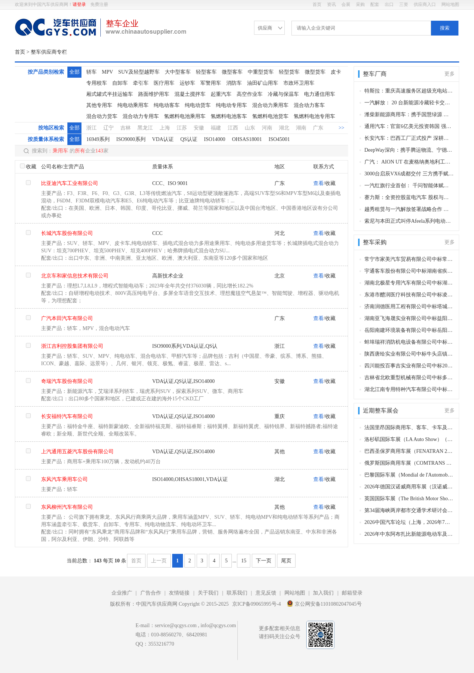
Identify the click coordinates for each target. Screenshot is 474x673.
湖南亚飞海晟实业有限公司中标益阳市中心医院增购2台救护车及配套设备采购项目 (409, 318)
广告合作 (150, 593)
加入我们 (323, 593)
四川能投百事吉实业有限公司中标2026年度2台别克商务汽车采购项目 (409, 366)
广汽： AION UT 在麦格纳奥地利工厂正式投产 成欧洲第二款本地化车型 (409, 162)
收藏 (31, 166)
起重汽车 (221, 94)
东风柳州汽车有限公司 (67, 507)
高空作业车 (250, 94)
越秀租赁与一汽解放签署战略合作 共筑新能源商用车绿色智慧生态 (409, 209)
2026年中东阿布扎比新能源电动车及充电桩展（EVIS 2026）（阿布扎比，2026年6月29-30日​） (409, 534)
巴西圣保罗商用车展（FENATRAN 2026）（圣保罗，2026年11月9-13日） (409, 451)
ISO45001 (279, 139)
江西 (233, 128)
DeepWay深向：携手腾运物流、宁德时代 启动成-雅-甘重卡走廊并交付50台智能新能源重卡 (409, 150)
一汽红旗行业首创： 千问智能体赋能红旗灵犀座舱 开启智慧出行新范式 (409, 185)
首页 (317, 4)
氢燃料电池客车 (229, 116)
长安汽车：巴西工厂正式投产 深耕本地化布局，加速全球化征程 (409, 138)
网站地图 (450, 4)
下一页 (263, 560)
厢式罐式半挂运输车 (109, 94)
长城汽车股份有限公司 (67, 233)
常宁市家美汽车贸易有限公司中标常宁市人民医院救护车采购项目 (409, 259)
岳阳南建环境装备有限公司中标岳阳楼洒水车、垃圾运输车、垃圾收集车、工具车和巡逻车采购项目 (409, 330)
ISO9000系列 (131, 139)
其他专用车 (99, 105)
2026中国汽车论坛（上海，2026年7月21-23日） (409, 522)
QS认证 (188, 139)
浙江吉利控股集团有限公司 (72, 346)
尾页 (286, 560)
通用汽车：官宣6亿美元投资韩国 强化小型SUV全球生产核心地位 (409, 126)
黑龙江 (145, 128)
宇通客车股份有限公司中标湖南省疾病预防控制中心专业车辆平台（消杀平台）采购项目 (409, 271)
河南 (267, 128)
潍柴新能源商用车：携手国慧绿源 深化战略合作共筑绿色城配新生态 (409, 114)
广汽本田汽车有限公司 (67, 318)
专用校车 (96, 83)
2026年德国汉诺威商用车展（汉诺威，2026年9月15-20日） (409, 486)
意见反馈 (266, 593)
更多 (449, 74)
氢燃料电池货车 (270, 116)
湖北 (284, 128)
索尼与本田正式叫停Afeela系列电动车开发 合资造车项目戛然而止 (409, 221)
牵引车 (140, 83)
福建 (216, 128)
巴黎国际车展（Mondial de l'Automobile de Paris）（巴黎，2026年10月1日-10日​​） (409, 475)
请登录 (79, 4)
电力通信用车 (319, 94)
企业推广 (121, 593)
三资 (403, 4)
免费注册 (99, 4)
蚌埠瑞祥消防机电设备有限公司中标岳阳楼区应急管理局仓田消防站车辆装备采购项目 (409, 342)
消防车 (234, 83)
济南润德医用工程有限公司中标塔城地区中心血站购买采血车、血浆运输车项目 (409, 306)
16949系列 (98, 139)
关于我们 (208, 593)
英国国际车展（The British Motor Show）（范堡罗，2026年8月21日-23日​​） (409, 498)
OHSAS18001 (247, 139)
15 (243, 560)
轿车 (91, 72)
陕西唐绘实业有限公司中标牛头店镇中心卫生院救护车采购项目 (409, 354)
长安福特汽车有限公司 (67, 416)
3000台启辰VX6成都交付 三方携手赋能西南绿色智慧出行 (409, 173)
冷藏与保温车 (283, 94)
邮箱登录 (352, 593)
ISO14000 (215, 139)
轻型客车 (206, 72)
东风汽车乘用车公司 (64, 479)
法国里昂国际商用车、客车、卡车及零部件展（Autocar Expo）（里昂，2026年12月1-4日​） (409, 427)
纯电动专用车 (231, 105)
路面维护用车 (153, 94)
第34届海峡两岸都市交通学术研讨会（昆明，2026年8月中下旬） (409, 510)
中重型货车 (261, 72)
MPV (107, 72)
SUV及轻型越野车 (139, 72)
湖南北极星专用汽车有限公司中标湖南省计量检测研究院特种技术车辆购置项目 (409, 283)
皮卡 (336, 72)
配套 (374, 4)
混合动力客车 (309, 105)
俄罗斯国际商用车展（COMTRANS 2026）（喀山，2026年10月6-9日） (409, 463)
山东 (250, 128)
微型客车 (232, 72)
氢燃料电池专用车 (314, 116)
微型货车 (315, 72)
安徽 (199, 128)
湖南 (301, 128)
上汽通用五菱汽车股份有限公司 (77, 451)
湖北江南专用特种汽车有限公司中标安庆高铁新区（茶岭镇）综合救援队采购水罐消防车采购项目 (409, 389)
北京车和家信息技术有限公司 (75, 276)
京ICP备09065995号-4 (256, 604)
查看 (318, 183)
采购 (360, 4)
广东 (318, 128)
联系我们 (237, 593)
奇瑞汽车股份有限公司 (67, 381)
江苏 (182, 128)
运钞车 (187, 83)
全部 (74, 72)
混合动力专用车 (141, 116)
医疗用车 (164, 83)
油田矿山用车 (262, 83)
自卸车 (120, 83)
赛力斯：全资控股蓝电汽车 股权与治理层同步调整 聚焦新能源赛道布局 (409, 197)
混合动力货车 (101, 116)
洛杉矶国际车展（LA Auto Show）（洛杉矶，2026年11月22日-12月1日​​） (409, 439)
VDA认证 (163, 139)
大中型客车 (178, 72)
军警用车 (210, 83)
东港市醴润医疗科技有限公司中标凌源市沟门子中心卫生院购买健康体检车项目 (409, 294)
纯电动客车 (167, 105)
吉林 (125, 128)
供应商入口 (425, 4)
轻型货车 (289, 72)
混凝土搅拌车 (190, 94)
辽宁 (108, 128)
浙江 (91, 128)
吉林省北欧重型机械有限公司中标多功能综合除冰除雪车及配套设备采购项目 (409, 377)
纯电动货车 (198, 105)
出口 (389, 4)
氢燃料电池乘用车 (185, 116)
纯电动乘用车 (132, 105)
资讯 (331, 4)
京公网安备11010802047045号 (324, 603)
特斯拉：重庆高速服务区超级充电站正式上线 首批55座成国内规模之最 (409, 91)
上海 (165, 128)
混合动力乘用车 (270, 105)
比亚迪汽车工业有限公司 (69, 183)
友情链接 (179, 593)
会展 (345, 4)
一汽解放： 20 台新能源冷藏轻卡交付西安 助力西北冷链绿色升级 (409, 102)
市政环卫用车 (298, 83)
